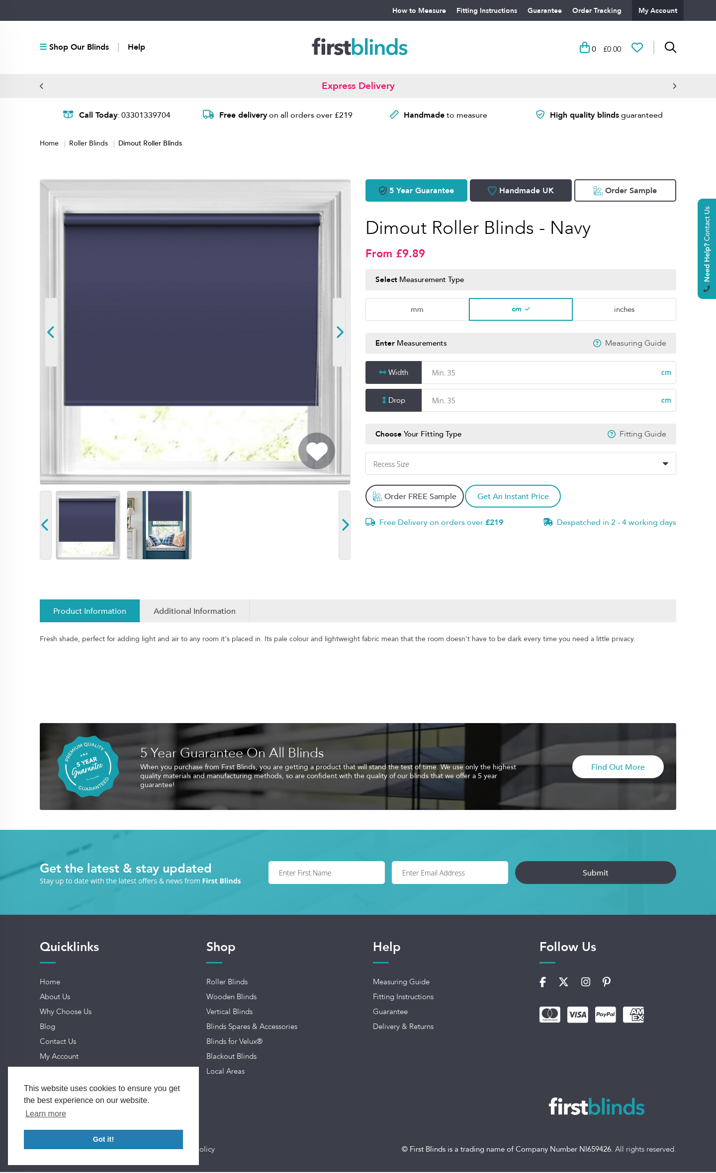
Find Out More (618, 767)
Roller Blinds (89, 144)
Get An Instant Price (518, 497)
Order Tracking (597, 10)
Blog (47, 1028)
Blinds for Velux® (234, 1042)
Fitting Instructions (486, 10)
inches (624, 310)
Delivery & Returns (403, 1028)
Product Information (89, 612)
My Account (657, 10)
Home (50, 144)
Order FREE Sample (415, 497)
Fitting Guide (643, 435)
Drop (396, 401)
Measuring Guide (635, 344)
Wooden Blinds (231, 998)
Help (136, 48)
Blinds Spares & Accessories (251, 1028)
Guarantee (545, 10)
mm (417, 310)
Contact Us (58, 1042)
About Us (55, 998)
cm (517, 310)
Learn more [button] (45, 1113)
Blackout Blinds (231, 1057)
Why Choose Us (65, 1013)
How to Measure (419, 10)
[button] (42, 86)
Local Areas (225, 1072)
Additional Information (195, 612)
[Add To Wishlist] (316, 452)
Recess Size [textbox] (391, 465)
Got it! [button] (103, 1139)
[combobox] (520, 464)
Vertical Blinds (229, 1013)
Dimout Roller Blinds (150, 144)
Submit (630, 873)
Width (398, 373)
